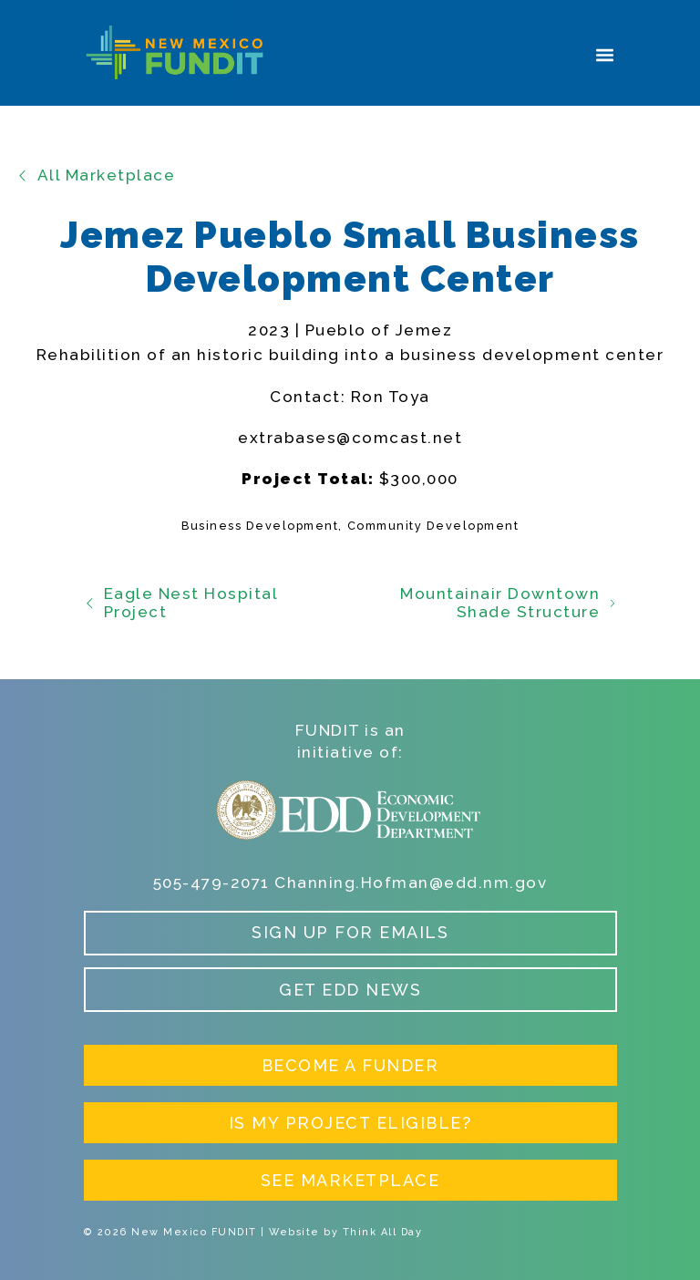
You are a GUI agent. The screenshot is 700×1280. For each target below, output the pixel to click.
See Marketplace (350, 1180)
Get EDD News (350, 989)
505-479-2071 (211, 882)
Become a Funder (350, 1065)
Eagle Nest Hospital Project (181, 603)
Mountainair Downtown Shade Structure (508, 603)
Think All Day (383, 1232)
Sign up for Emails (350, 932)
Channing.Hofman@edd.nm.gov (410, 882)
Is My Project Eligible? (350, 1122)
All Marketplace (95, 175)
